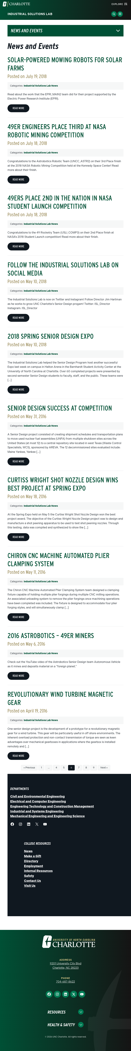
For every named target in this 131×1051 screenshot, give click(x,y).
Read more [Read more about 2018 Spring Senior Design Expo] (18, 389)
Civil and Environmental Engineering (37, 796)
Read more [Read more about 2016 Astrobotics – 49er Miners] (18, 675)
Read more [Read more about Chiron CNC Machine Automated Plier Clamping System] (18, 617)
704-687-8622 (65, 981)
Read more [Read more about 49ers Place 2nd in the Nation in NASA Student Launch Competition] (18, 246)
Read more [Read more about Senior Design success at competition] (18, 461)
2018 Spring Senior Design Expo (51, 336)
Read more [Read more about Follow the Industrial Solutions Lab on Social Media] (18, 317)
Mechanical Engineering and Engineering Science (47, 816)
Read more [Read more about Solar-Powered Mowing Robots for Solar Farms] (18, 108)
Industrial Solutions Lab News (41, 85)
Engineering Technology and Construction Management (52, 806)
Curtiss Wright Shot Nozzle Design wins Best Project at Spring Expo (63, 484)
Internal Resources (38, 871)
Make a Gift (32, 856)
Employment (33, 866)
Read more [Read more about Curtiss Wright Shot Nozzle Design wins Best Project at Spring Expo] (18, 537)
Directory (31, 861)
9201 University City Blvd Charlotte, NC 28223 (65, 966)
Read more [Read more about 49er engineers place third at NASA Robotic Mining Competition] (18, 179)
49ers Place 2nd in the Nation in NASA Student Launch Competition (60, 202)
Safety (29, 876)
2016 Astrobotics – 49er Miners (51, 636)
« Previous (29, 767)
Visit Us (29, 886)
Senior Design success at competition (60, 408)
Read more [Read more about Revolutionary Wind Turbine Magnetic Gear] (18, 755)
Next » (104, 767)
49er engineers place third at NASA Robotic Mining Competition (57, 131)
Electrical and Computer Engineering (38, 801)
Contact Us (32, 881)
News (28, 851)
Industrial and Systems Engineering (37, 811)
